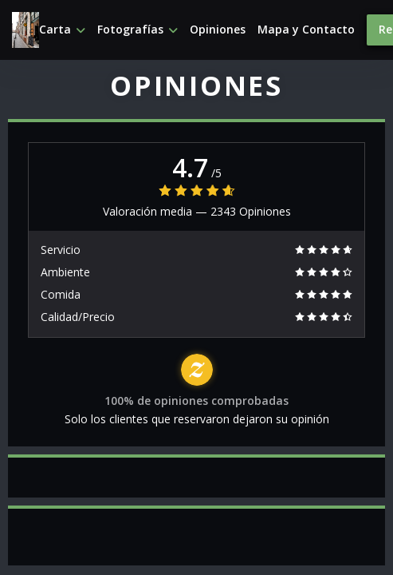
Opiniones (218, 29)
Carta (62, 29)
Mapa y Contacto (306, 29)
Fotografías (137, 29)
